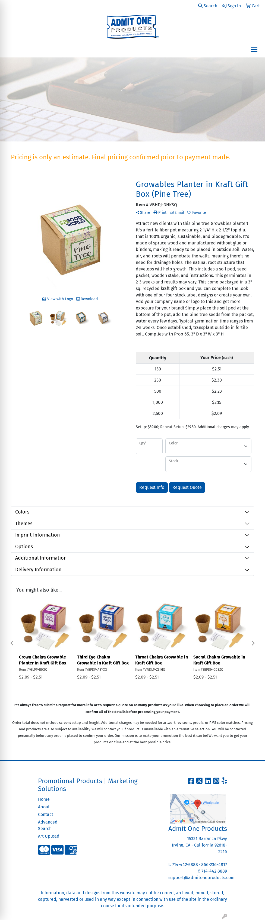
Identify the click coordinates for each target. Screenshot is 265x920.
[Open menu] (254, 49)
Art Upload (48, 836)
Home (44, 799)
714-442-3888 (185, 864)
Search (207, 5)
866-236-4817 (214, 864)
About (44, 806)
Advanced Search (48, 825)
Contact (45, 814)
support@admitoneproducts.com (201, 877)
